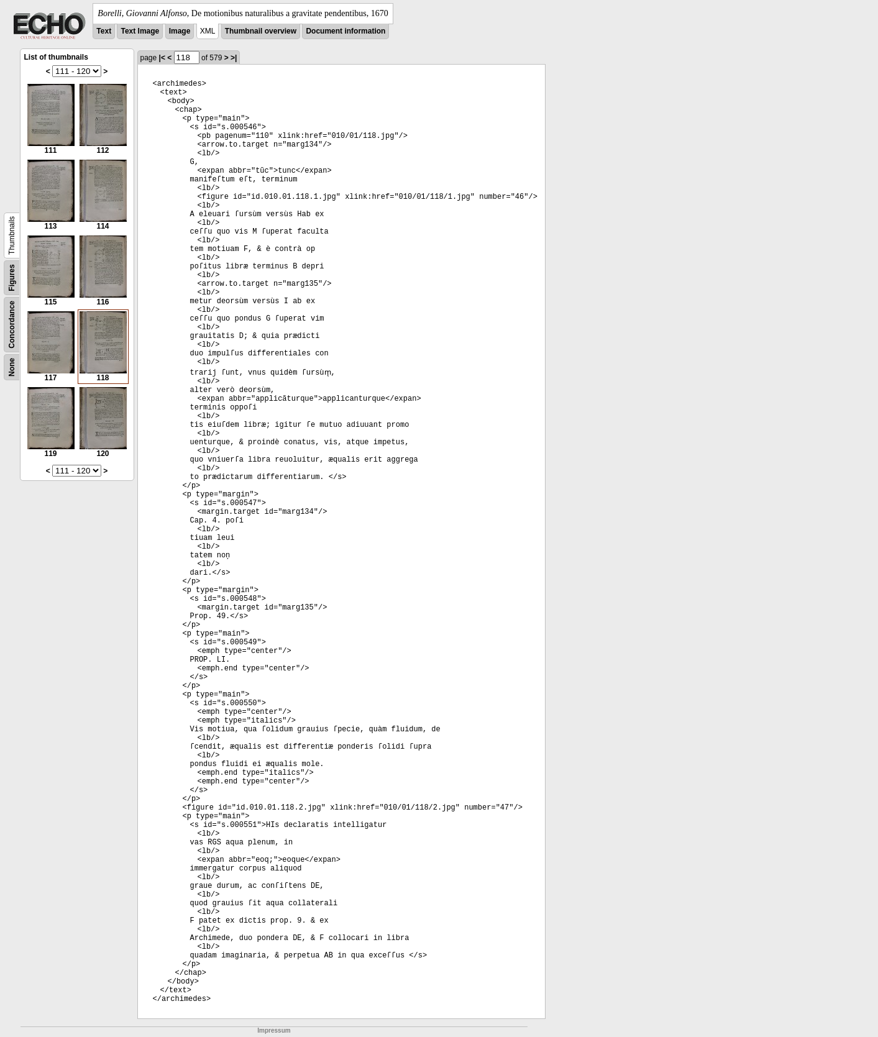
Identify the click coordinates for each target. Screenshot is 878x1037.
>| (234, 57)
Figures (11, 277)
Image (180, 31)
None (11, 367)
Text (103, 31)
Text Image (140, 31)
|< (162, 57)
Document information (345, 31)
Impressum (273, 1030)
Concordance (11, 325)
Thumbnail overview (260, 31)
